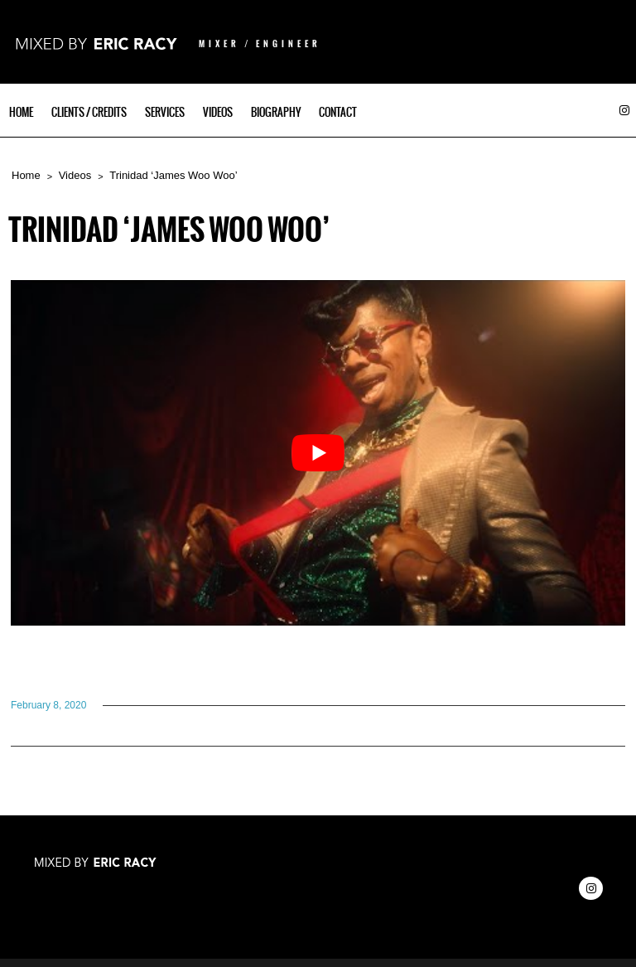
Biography (276, 112)
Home (21, 112)
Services (165, 112)
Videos (218, 112)
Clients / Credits (89, 112)
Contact (338, 112)
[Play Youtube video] (318, 453)
